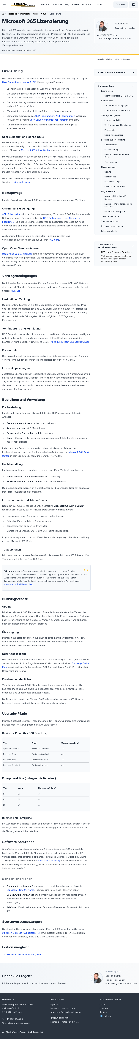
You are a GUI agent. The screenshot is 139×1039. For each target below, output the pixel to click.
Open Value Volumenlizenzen (118, 110)
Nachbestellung (112, 149)
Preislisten (57, 4)
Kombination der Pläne (115, 186)
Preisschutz (110, 130)
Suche (121, 4)
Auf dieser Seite (106, 86)
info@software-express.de (17, 1023)
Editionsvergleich (109, 231)
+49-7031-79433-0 (14, 1019)
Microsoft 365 (39, 14)
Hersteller (45, 4)
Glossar (75, 4)
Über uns (104, 1008)
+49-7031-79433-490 (107, 35)
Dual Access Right (113, 181)
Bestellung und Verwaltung (113, 140)
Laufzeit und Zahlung (114, 120)
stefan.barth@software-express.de (114, 38)
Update (108, 172)
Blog (67, 4)
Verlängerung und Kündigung (118, 125)
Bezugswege (107, 101)
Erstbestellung (111, 145)
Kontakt (99, 4)
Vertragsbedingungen (111, 115)
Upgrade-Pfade (108, 191)
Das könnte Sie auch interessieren (107, 245)
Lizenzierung (107, 91)
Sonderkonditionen (110, 221)
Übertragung (110, 177)
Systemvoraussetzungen (112, 226)
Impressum (55, 1004)
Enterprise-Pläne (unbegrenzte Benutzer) (118, 205)
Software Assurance (110, 216)
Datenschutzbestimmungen (62, 1008)
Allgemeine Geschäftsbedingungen (66, 1012)
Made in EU (87, 4)
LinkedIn (105, 1016)
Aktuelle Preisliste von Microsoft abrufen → (114, 59)
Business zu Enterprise (115, 211)
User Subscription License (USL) (119, 96)
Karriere (103, 1012)
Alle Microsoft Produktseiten (112, 72)
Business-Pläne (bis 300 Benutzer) (115, 197)
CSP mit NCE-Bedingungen (117, 105)
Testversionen (111, 162)
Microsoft (25, 14)
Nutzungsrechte (108, 167)
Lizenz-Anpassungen (114, 135)
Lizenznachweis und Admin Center (117, 155)
